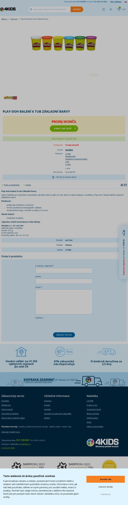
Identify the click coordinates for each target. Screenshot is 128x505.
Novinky (47, 409)
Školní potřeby (93, 413)
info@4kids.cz (25, 444)
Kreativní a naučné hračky (76, 159)
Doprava (47, 401)
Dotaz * (38, 287)
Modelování (70, 156)
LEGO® (90, 401)
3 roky (68, 164)
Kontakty (5, 401)
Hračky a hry (92, 405)
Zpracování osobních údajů (13, 418)
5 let (67, 161)
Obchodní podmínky (10, 413)
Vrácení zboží (7, 409)
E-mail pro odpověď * (44, 266)
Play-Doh (14, 19)
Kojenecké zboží (94, 409)
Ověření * (39, 318)
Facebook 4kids (8, 448)
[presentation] (55, 325)
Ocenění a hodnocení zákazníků (57, 413)
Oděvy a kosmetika (95, 426)
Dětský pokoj (92, 418)
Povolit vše (105, 479)
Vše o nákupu (115, 2)
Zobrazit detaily (105, 486)
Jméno (38, 276)
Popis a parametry (12, 185)
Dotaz (28, 185)
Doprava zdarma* (39, 379)
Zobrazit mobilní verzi (10, 432)
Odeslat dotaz (64, 335)
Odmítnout (106, 494)
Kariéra (47, 418)
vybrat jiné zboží (65, 128)
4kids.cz (4, 19)
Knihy (89, 422)
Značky (47, 405)
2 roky (68, 153)
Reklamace (6, 405)
